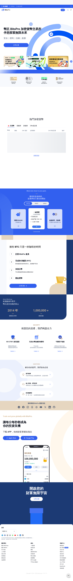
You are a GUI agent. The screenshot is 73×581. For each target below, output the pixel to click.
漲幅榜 (19, 126)
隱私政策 (3, 558)
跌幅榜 (25, 126)
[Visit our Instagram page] (28, 407)
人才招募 (3, 551)
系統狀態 (62, 568)
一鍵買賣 (33, 545)
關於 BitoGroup (4, 545)
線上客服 (62, 547)
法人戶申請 (62, 562)
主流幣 (11, 126)
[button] (36, 384)
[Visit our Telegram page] (19, 407)
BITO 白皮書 (33, 560)
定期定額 (33, 553)
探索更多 (36, 156)
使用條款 (3, 555)
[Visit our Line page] (36, 407)
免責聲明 (3, 560)
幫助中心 (62, 551)
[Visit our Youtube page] (41, 407)
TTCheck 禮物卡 (34, 562)
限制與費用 (62, 560)
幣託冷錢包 (33, 555)
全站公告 (62, 549)
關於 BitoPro (4, 547)
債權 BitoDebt (34, 551)
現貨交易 (33, 547)
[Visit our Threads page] (32, 407)
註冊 (63, 10)
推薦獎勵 (33, 558)
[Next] (71, 61)
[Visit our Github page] (54, 407)
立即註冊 (36, 499)
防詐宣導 (62, 555)
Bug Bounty (62, 566)
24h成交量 (33, 126)
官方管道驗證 (63, 558)
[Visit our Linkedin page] (49, 407)
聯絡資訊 (62, 545)
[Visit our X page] (45, 407)
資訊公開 (3, 553)
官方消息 (3, 549)
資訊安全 (62, 553)
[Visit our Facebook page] (23, 407)
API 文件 (62, 564)
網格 (32, 549)
